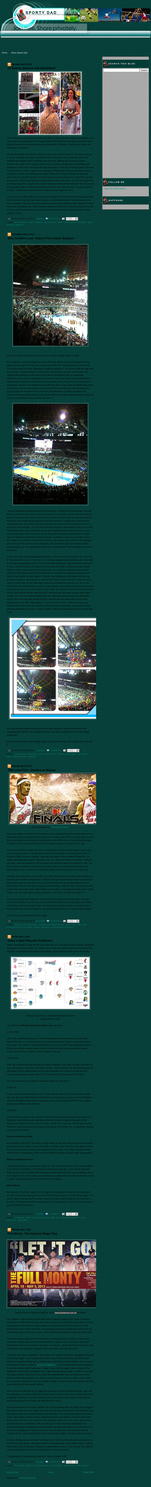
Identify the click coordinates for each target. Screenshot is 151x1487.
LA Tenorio (83, 754)
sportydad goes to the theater (49, 1465)
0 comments (54, 218)
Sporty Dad (41, 13)
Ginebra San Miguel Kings (51, 925)
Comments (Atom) (27, 1478)
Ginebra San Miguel (66, 754)
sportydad (22, 1220)
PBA (60, 222)
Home (4, 53)
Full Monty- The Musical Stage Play (32, 1233)
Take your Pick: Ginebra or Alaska (32, 770)
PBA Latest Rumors (60, 827)
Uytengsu (32, 756)
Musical (29, 1465)
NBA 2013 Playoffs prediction (65, 1218)
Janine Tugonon (35, 222)
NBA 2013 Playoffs (40, 1218)
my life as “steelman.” (46, 1365)
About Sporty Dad (19, 53)
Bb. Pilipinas (20, 222)
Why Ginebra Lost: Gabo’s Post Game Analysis (41, 238)
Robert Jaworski (41, 927)
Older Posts (88, 1472)
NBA (28, 1218)
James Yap (70, 925)
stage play (69, 1465)
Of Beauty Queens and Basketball (31, 68)
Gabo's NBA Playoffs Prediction (30, 940)
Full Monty (19, 1465)
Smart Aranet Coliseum (62, 927)
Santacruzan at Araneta (75, 222)
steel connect (82, 1465)
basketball (33, 925)
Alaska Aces (20, 754)
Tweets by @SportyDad (114, 188)
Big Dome (51, 754)
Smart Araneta (19, 756)
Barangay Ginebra (36, 754)
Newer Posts (12, 1472)
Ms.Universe (51, 222)
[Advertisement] (75, 28)
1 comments (54, 1214)
